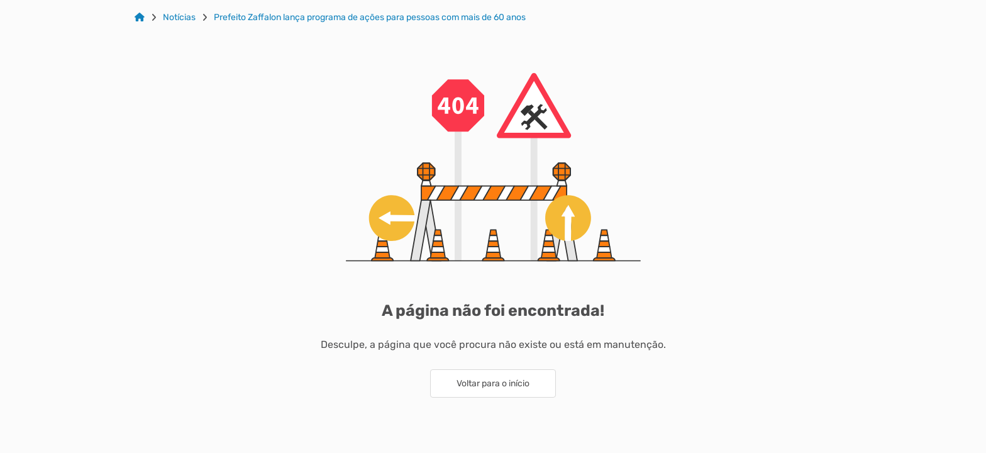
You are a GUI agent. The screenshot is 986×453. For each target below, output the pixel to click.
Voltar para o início (493, 383)
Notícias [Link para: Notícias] (179, 18)
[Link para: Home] (140, 18)
